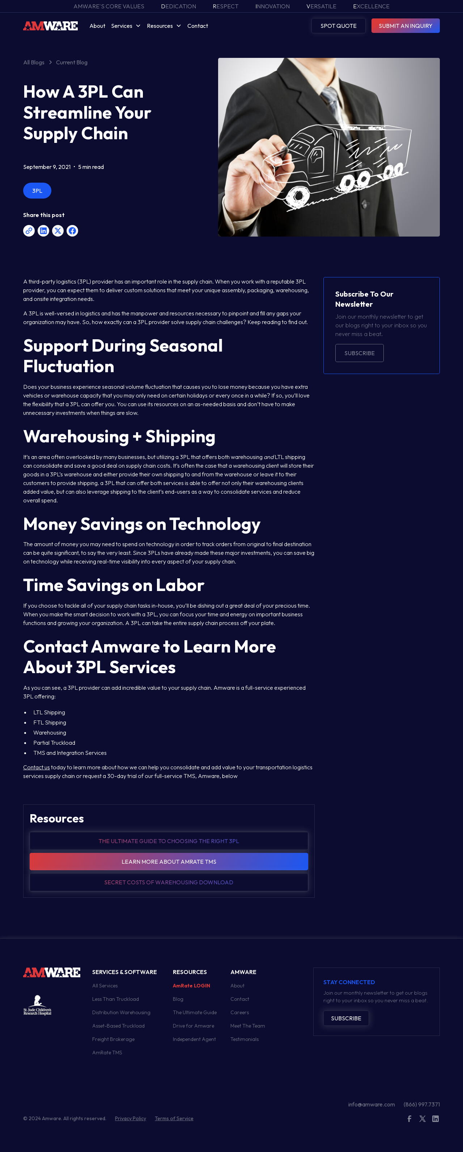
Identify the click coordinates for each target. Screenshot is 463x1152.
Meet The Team (247, 1026)
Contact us (36, 767)
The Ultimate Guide (195, 1012)
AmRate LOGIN (191, 985)
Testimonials (244, 1039)
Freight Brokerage (113, 1039)
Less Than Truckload (115, 999)
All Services (105, 985)
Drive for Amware (193, 1026)
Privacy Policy (130, 1118)
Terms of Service (174, 1118)
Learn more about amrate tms (169, 861)
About (97, 25)
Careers (239, 1012)
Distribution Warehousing (121, 1012)
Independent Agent (194, 1039)
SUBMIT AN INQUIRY (406, 25)
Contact (197, 25)
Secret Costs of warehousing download (168, 882)
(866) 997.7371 (422, 1104)
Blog (178, 999)
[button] (126, 26)
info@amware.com (371, 1104)
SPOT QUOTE (338, 25)
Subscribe (359, 353)
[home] (50, 25)
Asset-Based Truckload (118, 1026)
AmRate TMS (107, 1052)
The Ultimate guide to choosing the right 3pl (168, 841)
